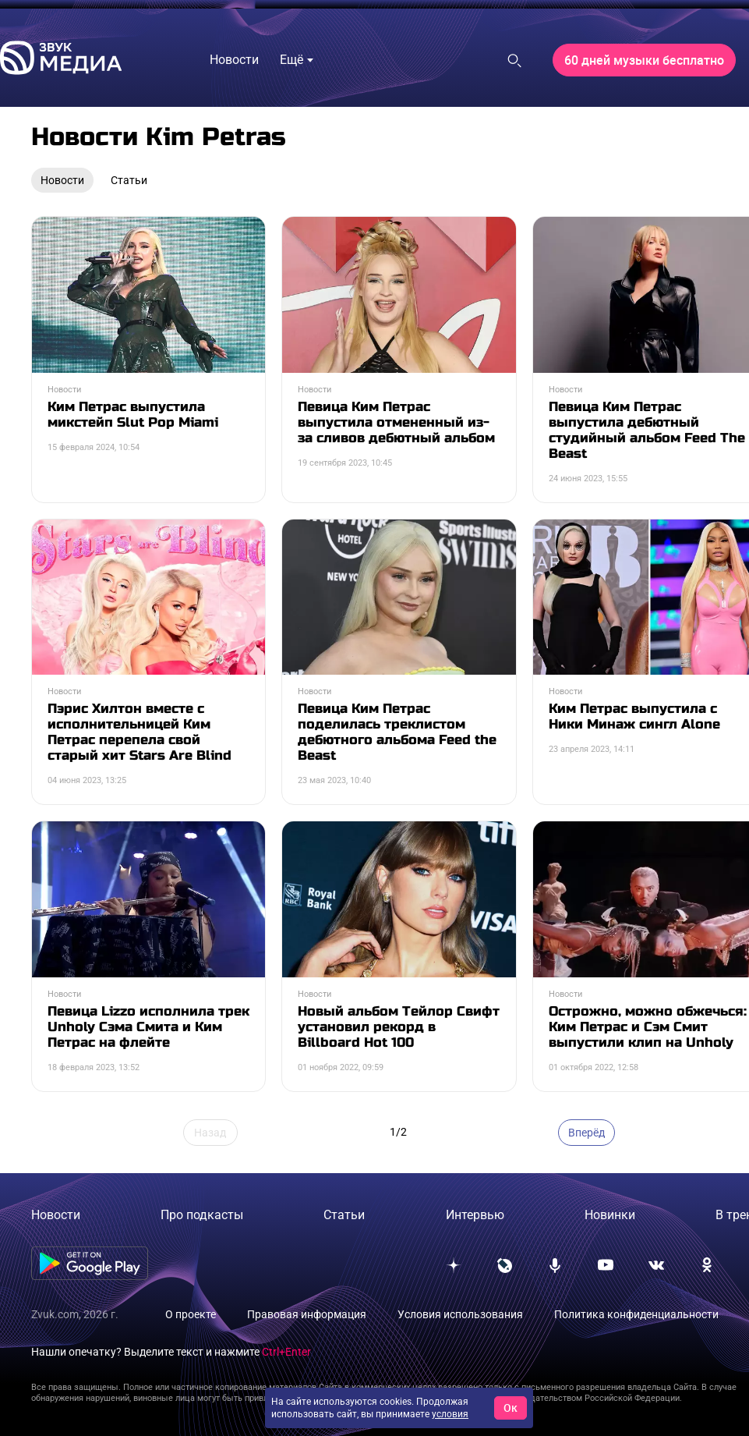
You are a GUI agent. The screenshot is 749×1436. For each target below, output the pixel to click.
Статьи (344, 1214)
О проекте (190, 1314)
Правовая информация (306, 1314)
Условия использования (460, 1314)
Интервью (475, 1214)
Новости (55, 1214)
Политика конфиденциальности (636, 1314)
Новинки (610, 1214)
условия (450, 1414)
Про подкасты (202, 1214)
